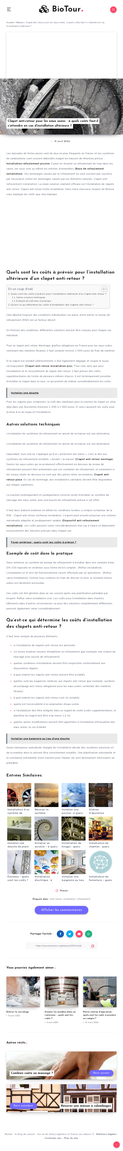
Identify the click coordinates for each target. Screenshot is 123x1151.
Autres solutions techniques (30, 297)
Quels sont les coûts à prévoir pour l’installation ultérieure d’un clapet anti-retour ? (59, 293)
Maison (20, 22)
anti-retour (56, 898)
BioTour (61, 9)
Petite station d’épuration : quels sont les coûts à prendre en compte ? (99, 1015)
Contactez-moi (53, 1138)
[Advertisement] (61, 54)
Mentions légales (106, 1134)
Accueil (10, 22)
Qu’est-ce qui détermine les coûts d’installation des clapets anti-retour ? (52, 304)
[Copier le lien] (61, 945)
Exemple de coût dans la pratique (33, 301)
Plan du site (71, 1138)
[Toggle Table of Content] (103, 289)
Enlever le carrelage (17, 1012)
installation (69, 898)
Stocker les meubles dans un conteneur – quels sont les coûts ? (60, 1015)
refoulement (83, 898)
